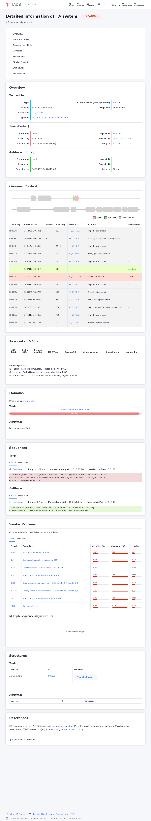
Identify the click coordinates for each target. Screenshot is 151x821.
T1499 (12, 552)
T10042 (12, 567)
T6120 (12, 606)
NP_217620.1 (74, 322)
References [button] (139, 4)
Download (16, 469)
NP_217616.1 (74, 292)
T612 (11, 598)
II (32, 102)
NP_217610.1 (74, 230)
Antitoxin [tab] (20, 538)
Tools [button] (102, 4)
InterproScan (29, 401)
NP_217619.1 (74, 315)
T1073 (12, 575)
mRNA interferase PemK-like (74, 409)
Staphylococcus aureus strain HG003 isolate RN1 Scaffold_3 (50, 583)
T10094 (12, 583)
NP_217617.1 (74, 299)
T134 (11, 560)
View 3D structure (85, 677)
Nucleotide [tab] (23, 463)
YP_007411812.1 (122, 138)
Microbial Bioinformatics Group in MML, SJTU (54, 814)
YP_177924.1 (74, 253)
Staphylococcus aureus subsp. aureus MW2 (42, 598)
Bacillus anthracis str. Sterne (36, 552)
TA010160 (91, 16)
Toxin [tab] (11, 538)
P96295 (117, 133)
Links (11, 814)
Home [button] (71, 4)
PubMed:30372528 (70, 729)
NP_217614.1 (74, 261)
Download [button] (115, 4)
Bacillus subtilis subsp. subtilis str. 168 (40, 560)
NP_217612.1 (74, 246)
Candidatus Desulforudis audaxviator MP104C (43, 567)
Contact (23, 814)
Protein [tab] (12, 463)
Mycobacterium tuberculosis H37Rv (50, 117)
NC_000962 (38, 112)
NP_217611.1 (74, 238)
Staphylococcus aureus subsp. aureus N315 (42, 575)
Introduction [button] (127, 4)
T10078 (12, 590)
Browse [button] (80, 4)
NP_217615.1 (74, 284)
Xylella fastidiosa (30, 606)
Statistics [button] (90, 4)
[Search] (46, 4)
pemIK (116, 102)
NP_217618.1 (74, 307)
